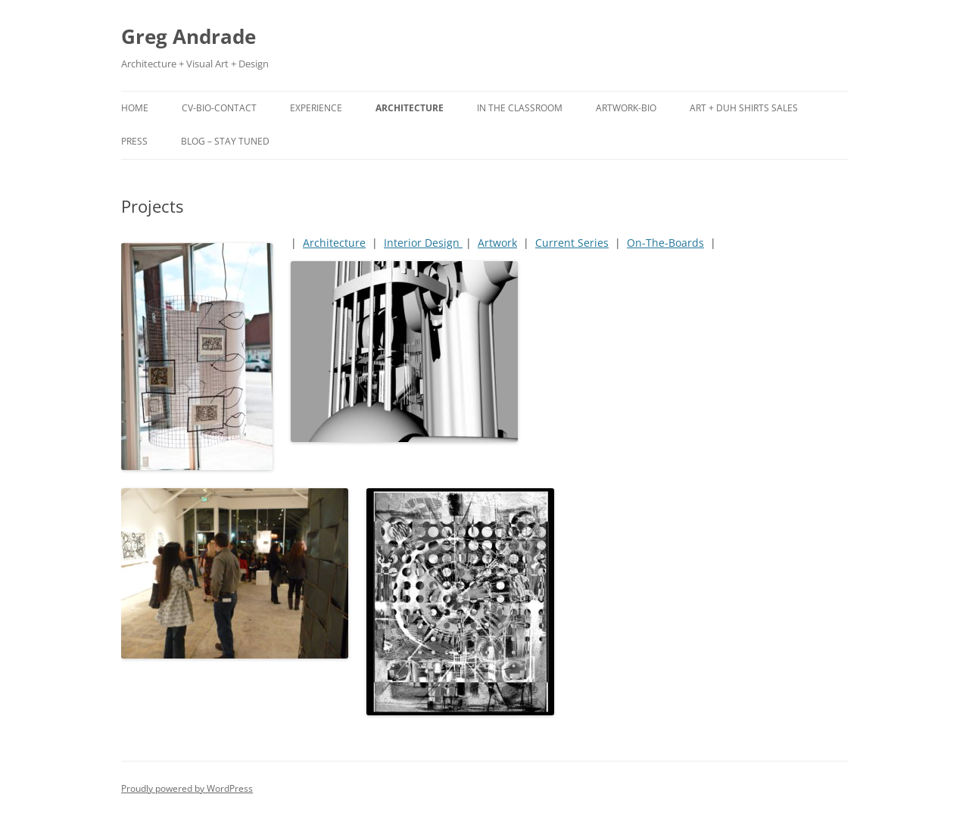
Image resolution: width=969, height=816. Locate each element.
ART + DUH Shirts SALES (744, 107)
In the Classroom (519, 107)
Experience (316, 107)
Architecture (409, 107)
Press (134, 141)
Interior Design (423, 242)
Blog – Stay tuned (225, 141)
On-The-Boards (665, 242)
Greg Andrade (188, 36)
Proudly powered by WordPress (187, 788)
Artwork (497, 242)
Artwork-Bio (626, 107)
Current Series (572, 242)
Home (134, 107)
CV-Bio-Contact (219, 107)
